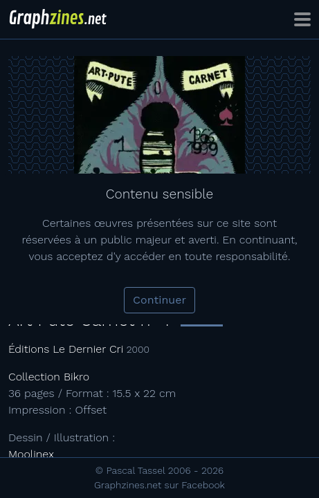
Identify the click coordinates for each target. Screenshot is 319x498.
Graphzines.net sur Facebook (159, 484)
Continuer (159, 299)
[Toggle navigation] (302, 19)
